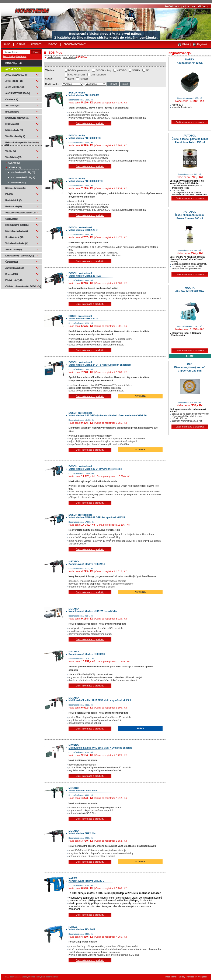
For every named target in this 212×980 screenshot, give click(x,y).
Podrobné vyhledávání (14, 56)
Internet (31, 977)
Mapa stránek (171, 977)
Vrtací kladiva (69, 57)
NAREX (136, 70)
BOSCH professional (79, 70)
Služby (24, 977)
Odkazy (181, 977)
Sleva (71, 79)
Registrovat (202, 44)
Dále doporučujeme (49, 977)
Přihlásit (185, 44)
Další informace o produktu (90, 123)
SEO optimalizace (13, 977)
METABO (121, 70)
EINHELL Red (98, 74)
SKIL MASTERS (76, 74)
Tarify (38, 977)
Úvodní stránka (54, 57)
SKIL (148, 70)
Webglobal (202, 977)
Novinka (84, 79)
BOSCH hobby (103, 70)
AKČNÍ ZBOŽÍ (13, 69)
